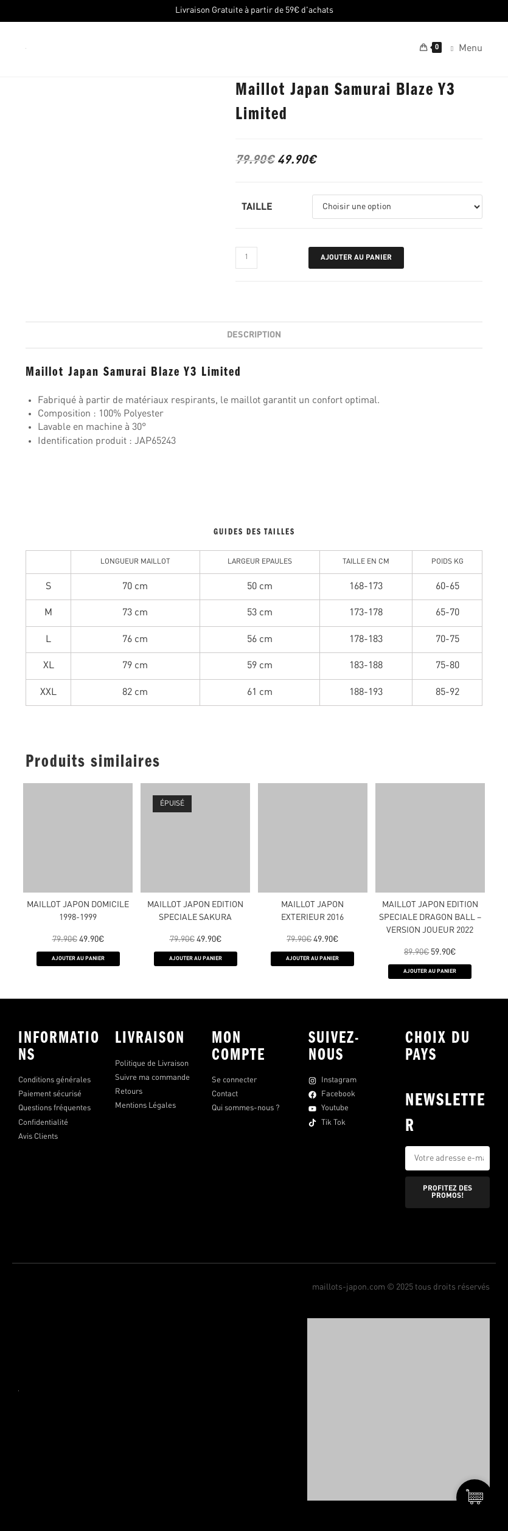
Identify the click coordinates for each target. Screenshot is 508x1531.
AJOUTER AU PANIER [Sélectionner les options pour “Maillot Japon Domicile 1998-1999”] (78, 958)
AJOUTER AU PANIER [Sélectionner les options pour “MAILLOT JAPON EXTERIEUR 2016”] (312, 958)
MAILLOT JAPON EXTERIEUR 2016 (312, 911)
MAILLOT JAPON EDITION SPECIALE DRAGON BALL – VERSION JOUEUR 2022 (430, 917)
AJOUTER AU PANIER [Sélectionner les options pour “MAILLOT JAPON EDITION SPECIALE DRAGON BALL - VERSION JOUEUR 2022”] (429, 971)
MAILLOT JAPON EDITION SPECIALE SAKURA (195, 911)
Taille (257, 207)
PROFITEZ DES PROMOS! (447, 1192)
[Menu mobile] (462, 49)
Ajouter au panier (356, 257)
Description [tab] (254, 335)
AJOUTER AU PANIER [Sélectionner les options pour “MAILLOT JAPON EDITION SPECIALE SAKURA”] (195, 958)
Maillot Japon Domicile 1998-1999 (78, 911)
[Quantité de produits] (246, 258)
